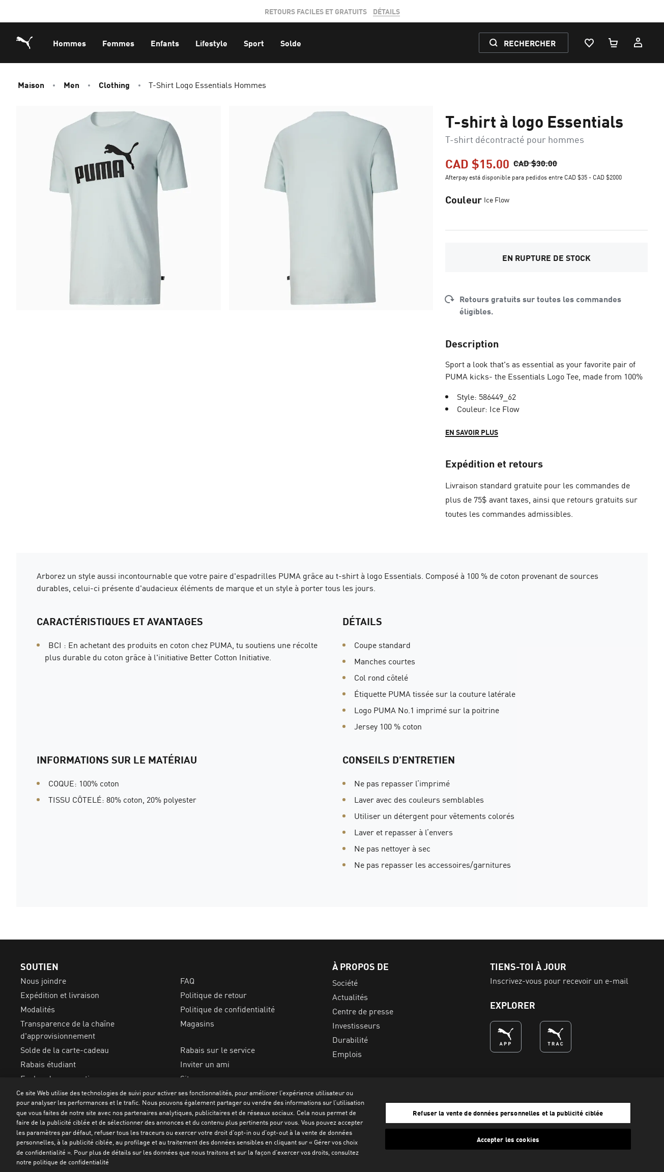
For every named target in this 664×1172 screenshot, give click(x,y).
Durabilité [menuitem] (350, 1039)
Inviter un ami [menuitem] (204, 1064)
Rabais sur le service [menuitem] (217, 1049)
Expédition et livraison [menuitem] (59, 994)
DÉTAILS (386, 11)
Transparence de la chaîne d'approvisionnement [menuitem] (67, 1029)
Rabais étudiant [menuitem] (48, 1064)
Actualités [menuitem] (350, 996)
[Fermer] (648, 1123)
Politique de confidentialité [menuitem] (227, 1009)
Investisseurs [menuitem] (356, 1025)
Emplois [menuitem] (347, 1053)
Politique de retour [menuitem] (213, 994)
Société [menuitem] (345, 982)
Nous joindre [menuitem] (43, 980)
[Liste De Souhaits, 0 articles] (589, 43)
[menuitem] (69, 42)
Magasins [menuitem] (197, 1023)
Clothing (114, 84)
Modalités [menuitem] (37, 1009)
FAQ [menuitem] (187, 980)
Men (71, 84)
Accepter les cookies (508, 1139)
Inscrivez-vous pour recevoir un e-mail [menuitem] (559, 980)
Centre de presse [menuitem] (362, 1011)
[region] (332, 1124)
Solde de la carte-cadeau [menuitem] (64, 1049)
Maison (31, 84)
